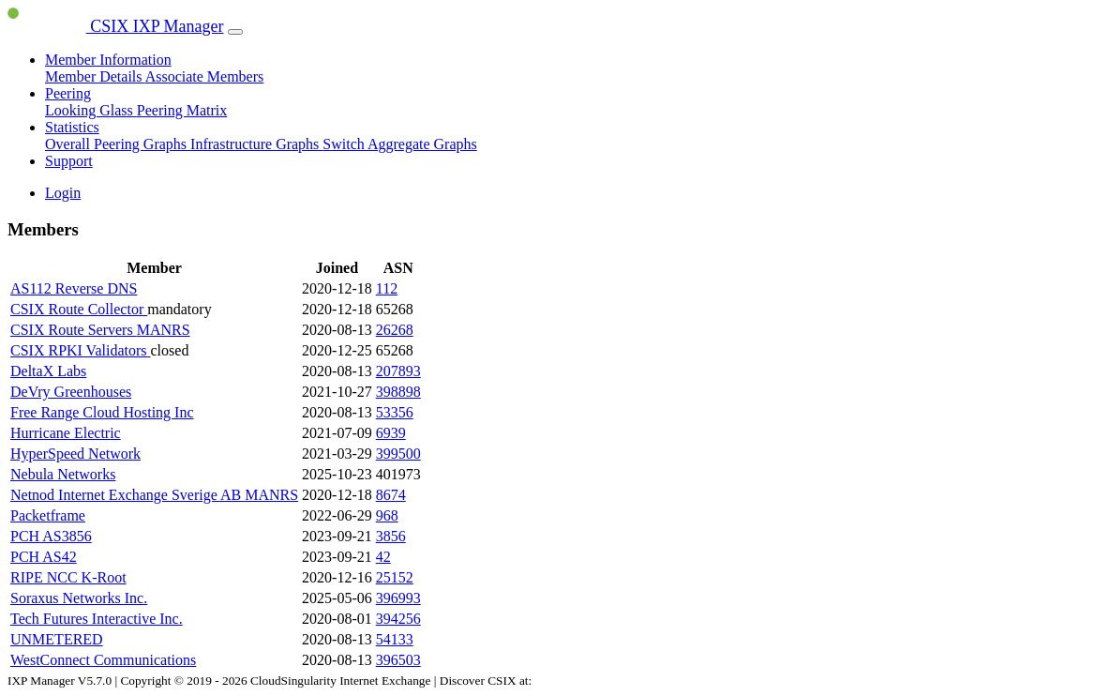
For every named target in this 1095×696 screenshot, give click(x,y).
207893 (398, 371)
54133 (394, 639)
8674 (391, 495)
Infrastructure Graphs (256, 144)
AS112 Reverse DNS (73, 288)
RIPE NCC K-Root (68, 577)
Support (69, 161)
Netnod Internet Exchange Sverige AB (127, 495)
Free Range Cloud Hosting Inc (102, 412)
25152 (394, 577)
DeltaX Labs (48, 371)
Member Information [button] (108, 60)
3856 (391, 536)
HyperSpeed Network (75, 453)
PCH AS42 (43, 557)
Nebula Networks (62, 474)
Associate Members (204, 76)
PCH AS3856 (51, 536)
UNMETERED (56, 639)
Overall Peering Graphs (117, 144)
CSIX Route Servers (73, 330)
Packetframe (47, 515)
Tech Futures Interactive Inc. (96, 619)
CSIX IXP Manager (116, 26)
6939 (391, 433)
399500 (398, 453)
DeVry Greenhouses (70, 392)
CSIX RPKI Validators (80, 350)
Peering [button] (68, 93)
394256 (398, 619)
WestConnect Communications (103, 660)
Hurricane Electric (65, 433)
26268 (394, 330)
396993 (398, 598)
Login (63, 193)
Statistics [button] (72, 127)
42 (383, 557)
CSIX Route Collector (78, 309)
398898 (398, 392)
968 (387, 515)
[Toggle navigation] (235, 32)
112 (387, 288)
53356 (394, 412)
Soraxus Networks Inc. (78, 598)
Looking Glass (91, 110)
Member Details (95, 76)
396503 (398, 660)
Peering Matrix (182, 110)
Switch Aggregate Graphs (399, 144)
